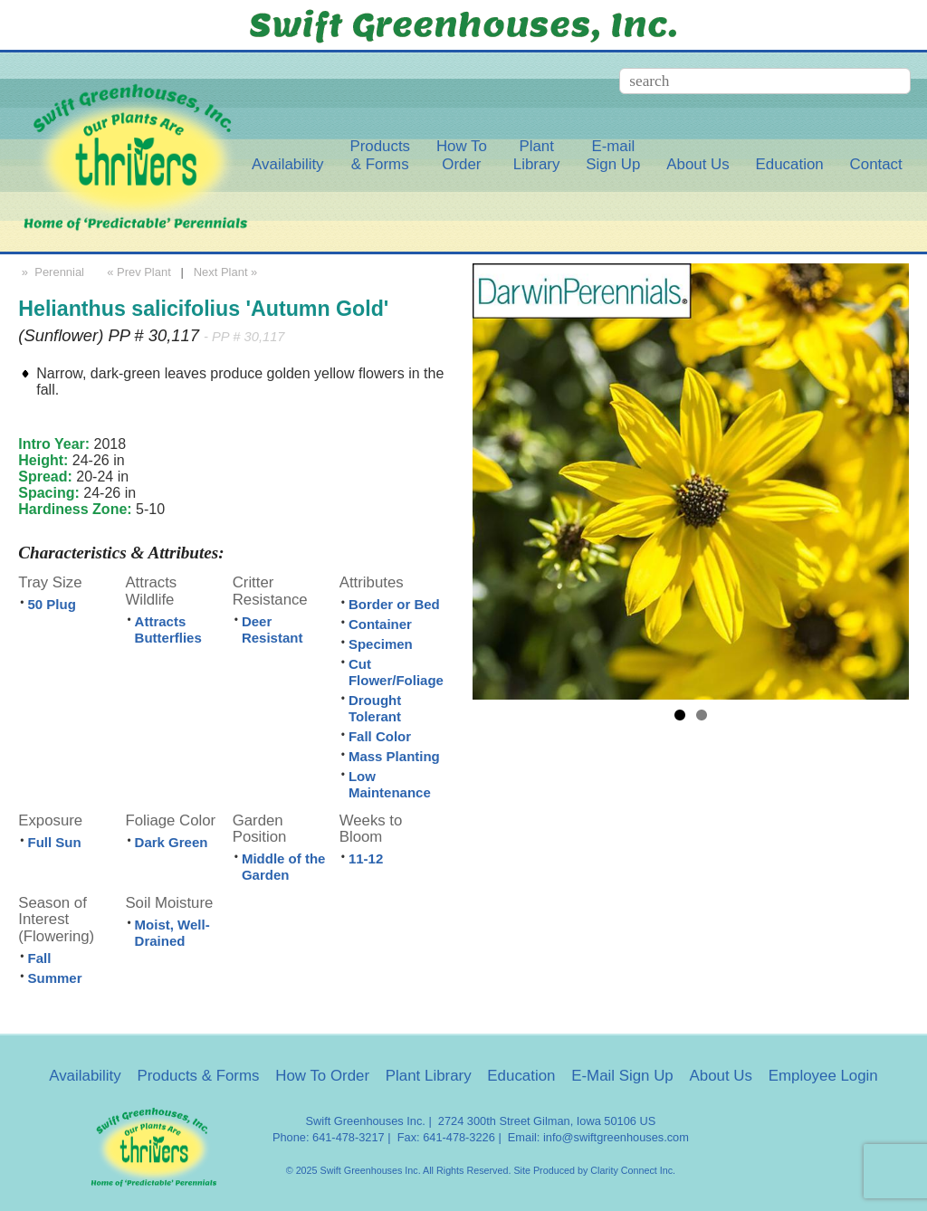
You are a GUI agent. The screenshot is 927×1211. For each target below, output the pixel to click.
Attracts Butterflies (168, 629)
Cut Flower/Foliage (396, 672)
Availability (287, 164)
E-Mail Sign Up (622, 1075)
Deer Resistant (272, 629)
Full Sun (54, 842)
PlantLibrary (536, 155)
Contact (876, 164)
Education (790, 164)
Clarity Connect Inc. (632, 1170)
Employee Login (823, 1075)
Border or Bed (394, 604)
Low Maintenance (390, 784)
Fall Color (380, 736)
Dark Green (171, 842)
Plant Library (429, 1075)
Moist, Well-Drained (172, 933)
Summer (54, 978)
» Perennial (51, 272)
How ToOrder (461, 155)
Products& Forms (379, 155)
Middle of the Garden (284, 866)
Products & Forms (198, 1075)
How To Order (322, 1075)
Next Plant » (227, 272)
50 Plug (51, 604)
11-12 (366, 858)
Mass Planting (394, 756)
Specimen (381, 644)
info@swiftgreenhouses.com (616, 1137)
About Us (697, 164)
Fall (39, 958)
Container (380, 624)
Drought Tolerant (375, 708)
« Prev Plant (137, 272)
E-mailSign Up (613, 155)
